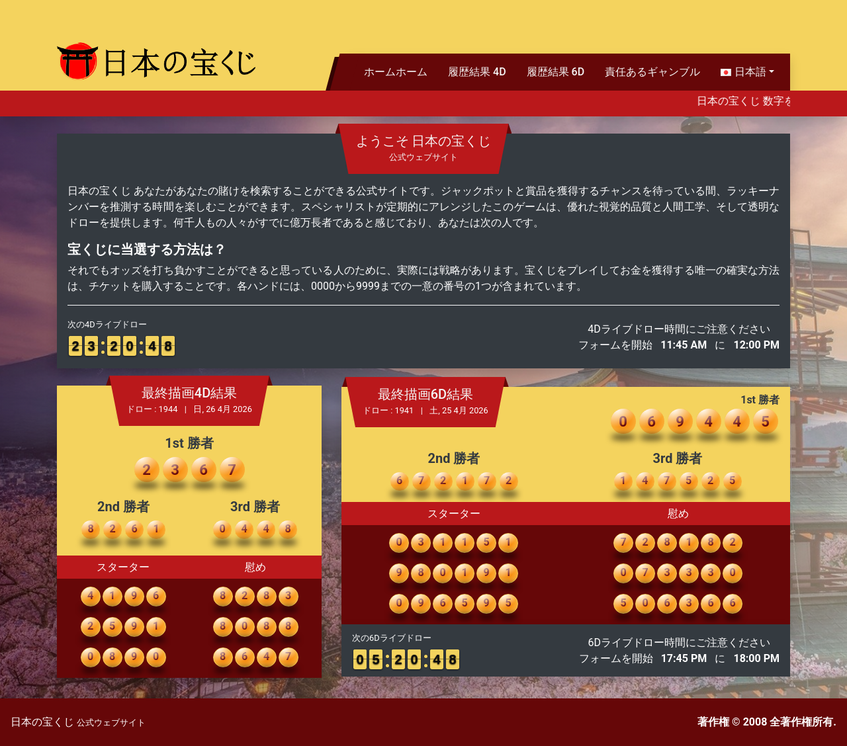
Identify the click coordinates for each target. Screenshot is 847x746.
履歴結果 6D (556, 71)
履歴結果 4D (477, 71)
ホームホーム (395, 71)
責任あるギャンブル (652, 71)
